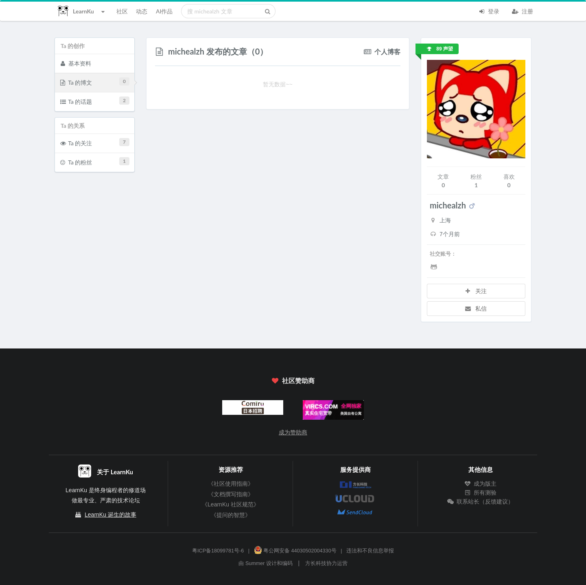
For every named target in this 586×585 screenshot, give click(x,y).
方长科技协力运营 (326, 563)
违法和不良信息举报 (370, 551)
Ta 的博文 (95, 81)
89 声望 (440, 49)
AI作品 (164, 11)
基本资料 (75, 63)
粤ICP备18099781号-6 (218, 551)
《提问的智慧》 (231, 515)
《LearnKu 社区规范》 (230, 504)
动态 (141, 11)
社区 (122, 11)
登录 (488, 11)
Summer (255, 563)
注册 (522, 11)
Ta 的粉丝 (95, 161)
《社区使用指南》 (231, 483)
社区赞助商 (293, 380)
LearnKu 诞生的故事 (110, 514)
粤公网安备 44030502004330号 (295, 551)
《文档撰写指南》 (231, 494)
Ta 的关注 (95, 142)
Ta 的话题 (95, 100)
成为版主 (480, 483)
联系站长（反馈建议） (480, 501)
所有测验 (480, 492)
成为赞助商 (293, 432)
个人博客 (382, 51)
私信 (475, 308)
